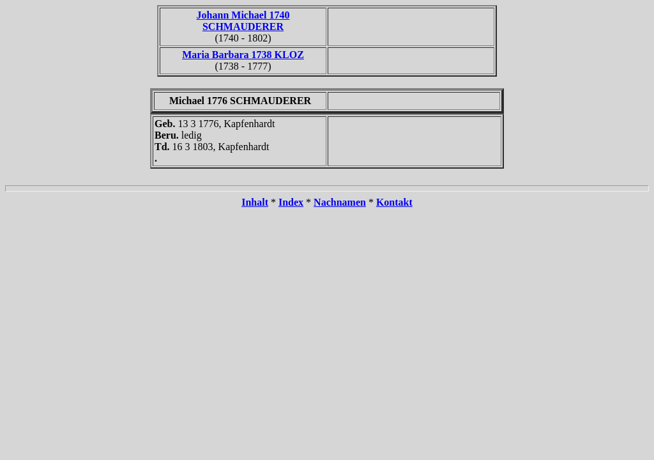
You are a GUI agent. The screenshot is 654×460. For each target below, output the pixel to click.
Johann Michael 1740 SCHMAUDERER (243, 21)
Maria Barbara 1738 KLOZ (243, 54)
